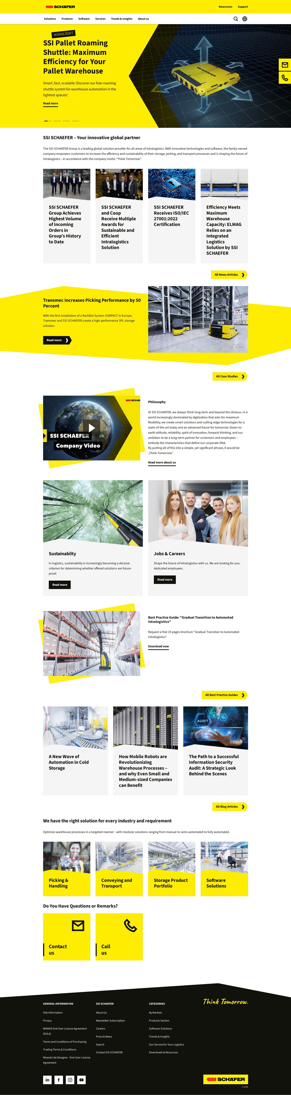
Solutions (50, 19)
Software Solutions (160, 1029)
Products (67, 19)
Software (84, 19)
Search (100, 1045)
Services (100, 19)
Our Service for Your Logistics (166, 1045)
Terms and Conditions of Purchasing (64, 1042)
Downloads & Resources (163, 1052)
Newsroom (225, 7)
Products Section (159, 1021)
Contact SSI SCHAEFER (109, 1052)
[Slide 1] (47, 121)
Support (243, 7)
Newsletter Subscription (110, 1021)
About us (143, 19)
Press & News (104, 1037)
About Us (101, 1013)
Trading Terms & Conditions (59, 1050)
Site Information (53, 1013)
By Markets (155, 1013)
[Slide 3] (66, 121)
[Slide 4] (75, 121)
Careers (100, 1029)
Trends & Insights (122, 19)
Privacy (47, 1021)
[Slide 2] (57, 121)
